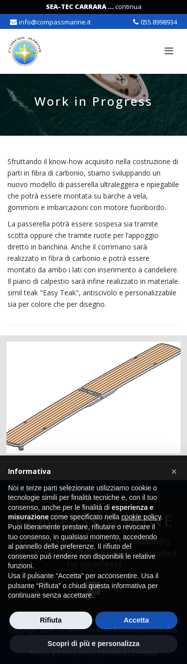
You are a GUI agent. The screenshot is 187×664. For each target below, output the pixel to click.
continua (128, 6)
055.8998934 (159, 21)
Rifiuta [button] (51, 620)
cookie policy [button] (141, 517)
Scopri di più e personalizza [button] (93, 644)
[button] (174, 471)
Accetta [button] (136, 620)
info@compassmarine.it (55, 21)
